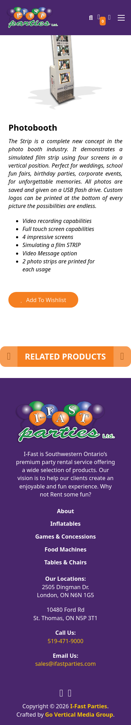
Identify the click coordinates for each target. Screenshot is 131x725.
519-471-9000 (65, 641)
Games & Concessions (65, 536)
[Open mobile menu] (121, 18)
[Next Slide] (122, 356)
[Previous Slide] (8, 356)
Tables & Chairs (65, 562)
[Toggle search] (91, 18)
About (65, 511)
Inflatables (65, 523)
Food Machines (66, 549)
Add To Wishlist (43, 300)
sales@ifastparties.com (65, 664)
